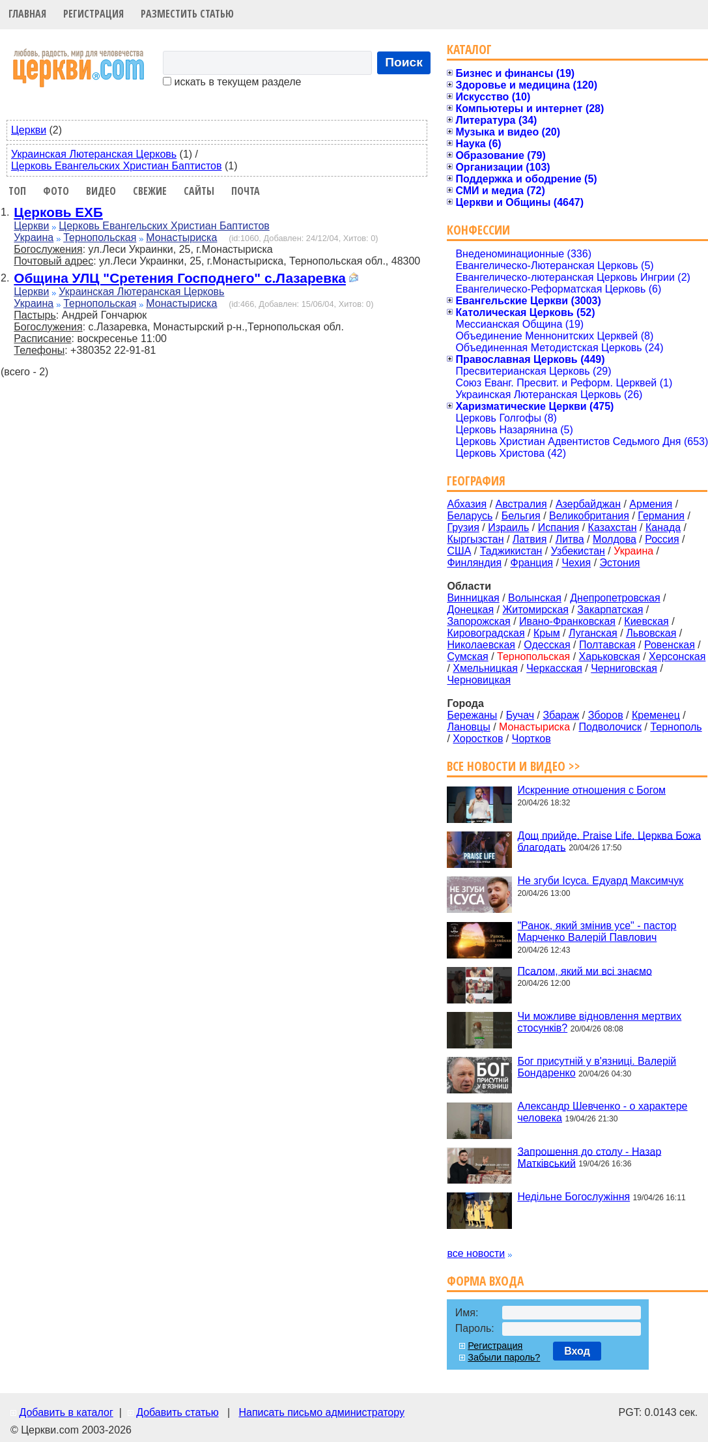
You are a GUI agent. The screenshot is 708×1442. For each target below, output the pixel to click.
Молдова (614, 539)
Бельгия (521, 515)
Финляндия (474, 562)
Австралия (521, 504)
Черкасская (554, 668)
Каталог (469, 49)
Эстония (620, 562)
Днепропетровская (615, 597)
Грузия (463, 527)
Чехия (576, 562)
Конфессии (478, 229)
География (476, 480)
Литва (570, 539)
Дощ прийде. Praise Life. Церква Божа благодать (609, 840)
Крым (546, 633)
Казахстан (612, 527)
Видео (101, 191)
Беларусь (469, 515)
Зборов (605, 715)
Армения (650, 504)
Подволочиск (610, 726)
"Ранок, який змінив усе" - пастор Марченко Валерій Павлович (596, 931)
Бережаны (472, 715)
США (459, 550)
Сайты (199, 191)
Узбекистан (578, 550)
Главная (27, 14)
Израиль (508, 527)
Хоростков (478, 738)
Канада (663, 527)
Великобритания (589, 515)
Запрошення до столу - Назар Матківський (589, 1157)
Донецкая (470, 609)
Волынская (534, 597)
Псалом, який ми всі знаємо (584, 970)
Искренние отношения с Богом (591, 790)
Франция (531, 562)
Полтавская (607, 644)
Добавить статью (177, 1412)
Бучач (520, 715)
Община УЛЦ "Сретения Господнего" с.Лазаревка (180, 277)
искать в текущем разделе (232, 81)
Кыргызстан (475, 539)
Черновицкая (479, 679)
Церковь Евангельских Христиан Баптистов (116, 165)
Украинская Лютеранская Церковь (94, 154)
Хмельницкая (485, 668)
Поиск (404, 62)
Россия (662, 539)
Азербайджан (588, 504)
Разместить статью (187, 14)
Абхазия (467, 504)
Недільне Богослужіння (573, 1196)
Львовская (651, 633)
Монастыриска (181, 237)
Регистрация (93, 14)
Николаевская (481, 644)
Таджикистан (511, 550)
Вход (577, 1351)
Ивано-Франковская (567, 621)
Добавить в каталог (66, 1412)
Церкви (28, 130)
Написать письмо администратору (321, 1412)
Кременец (656, 715)
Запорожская (478, 621)
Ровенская (669, 644)
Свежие (150, 191)
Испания (559, 527)
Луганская (593, 633)
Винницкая (473, 597)
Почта (245, 191)
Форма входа (485, 1281)
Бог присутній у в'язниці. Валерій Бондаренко (596, 1067)
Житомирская (535, 609)
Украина (33, 237)
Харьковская (609, 656)
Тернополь (675, 726)
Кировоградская (485, 633)
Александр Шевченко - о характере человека (602, 1112)
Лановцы (468, 726)
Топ (17, 191)
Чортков (531, 738)
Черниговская (624, 668)
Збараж (561, 715)
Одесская (547, 644)
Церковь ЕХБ (58, 212)
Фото (56, 191)
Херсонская (677, 656)
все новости (476, 1253)
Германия (661, 515)
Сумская (467, 656)
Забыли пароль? (504, 1357)
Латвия (529, 539)
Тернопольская (99, 237)
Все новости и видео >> (513, 766)
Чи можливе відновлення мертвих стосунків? (599, 1022)
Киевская (646, 621)
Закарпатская (610, 609)
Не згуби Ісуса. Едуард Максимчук (600, 880)
